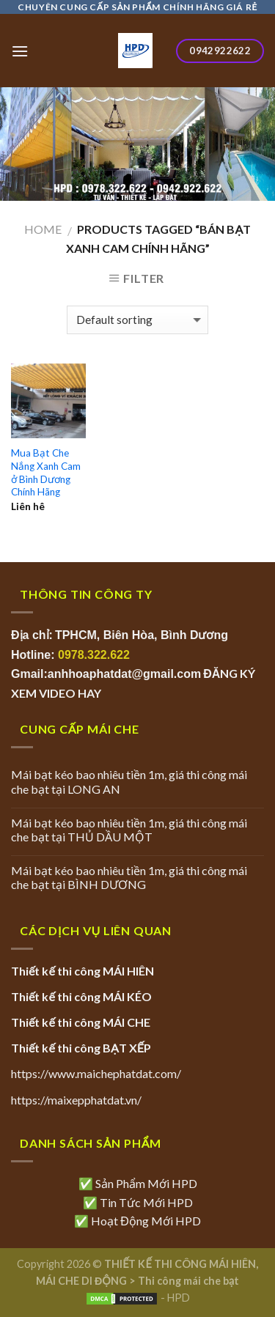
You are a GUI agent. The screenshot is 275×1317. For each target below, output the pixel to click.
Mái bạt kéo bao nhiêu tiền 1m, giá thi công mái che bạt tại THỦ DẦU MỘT (129, 830)
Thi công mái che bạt (188, 1280)
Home (43, 229)
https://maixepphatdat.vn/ (76, 1100)
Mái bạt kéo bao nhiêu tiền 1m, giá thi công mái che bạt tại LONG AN (129, 781)
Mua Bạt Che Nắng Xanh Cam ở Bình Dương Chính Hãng (46, 472)
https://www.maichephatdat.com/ (96, 1073)
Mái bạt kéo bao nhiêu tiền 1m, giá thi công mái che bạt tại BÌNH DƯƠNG (129, 877)
